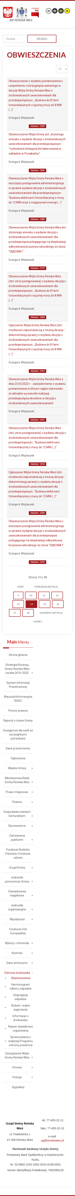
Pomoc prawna (18, 710)
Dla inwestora (17, 825)
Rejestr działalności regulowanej (20, 1028)
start (20, 586)
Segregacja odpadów (20, 997)
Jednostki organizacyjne (17, 907)
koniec (38, 621)
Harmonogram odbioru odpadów (21, 986)
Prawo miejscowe (17, 792)
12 (57, 595)
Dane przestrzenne (18, 748)
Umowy (17, 1067)
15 (44, 604)
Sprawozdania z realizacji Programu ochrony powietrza (20, 1041)
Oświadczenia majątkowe (17, 893)
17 (14, 612)
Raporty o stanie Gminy (18, 720)
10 (30, 595)
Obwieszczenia (20, 978)
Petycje (17, 1077)
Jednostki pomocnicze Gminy (17, 879)
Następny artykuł (51, 612)
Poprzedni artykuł (46, 586)
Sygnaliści (18, 1087)
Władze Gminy (17, 768)
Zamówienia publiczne (17, 837)
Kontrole (17, 953)
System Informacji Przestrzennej (18, 684)
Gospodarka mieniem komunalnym (17, 813)
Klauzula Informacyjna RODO (18, 698)
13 (18, 604)
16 (57, 604)
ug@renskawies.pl (52, 1140)
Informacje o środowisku (21, 1018)
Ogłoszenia (18, 758)
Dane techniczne (17, 963)
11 (44, 595)
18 (28, 612)
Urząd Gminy (17, 867)
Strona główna (18, 654)
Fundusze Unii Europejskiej (18, 931)
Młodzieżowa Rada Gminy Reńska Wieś (17, 780)
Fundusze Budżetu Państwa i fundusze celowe (18, 853)
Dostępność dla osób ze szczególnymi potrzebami (18, 734)
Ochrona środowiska (17, 972)
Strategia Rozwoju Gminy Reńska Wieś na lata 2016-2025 (17, 668)
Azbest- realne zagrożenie (20, 1007)
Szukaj (42, 38)
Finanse (17, 802)
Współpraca (17, 919)
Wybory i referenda (17, 943)
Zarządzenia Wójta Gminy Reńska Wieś (17, 1055)
